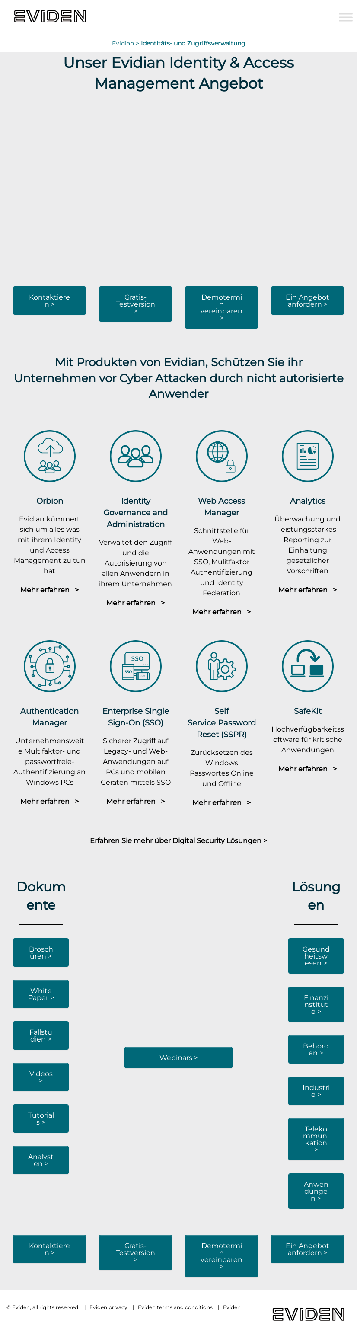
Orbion (49, 501)
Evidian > (126, 43)
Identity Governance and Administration (135, 512)
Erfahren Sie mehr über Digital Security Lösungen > (178, 840)
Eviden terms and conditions (175, 1307)
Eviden (232, 1307)
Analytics (307, 501)
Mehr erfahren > (49, 589)
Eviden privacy (108, 1307)
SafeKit (308, 711)
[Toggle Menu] (346, 17)
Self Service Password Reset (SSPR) (222, 722)
